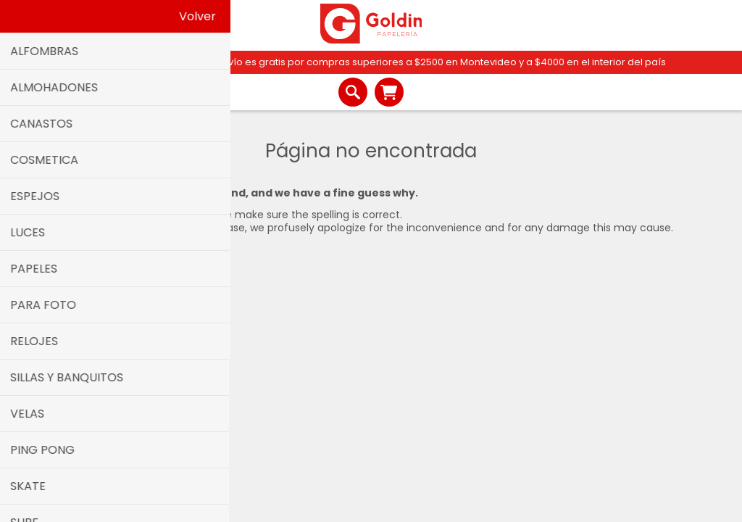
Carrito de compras (389, 92)
